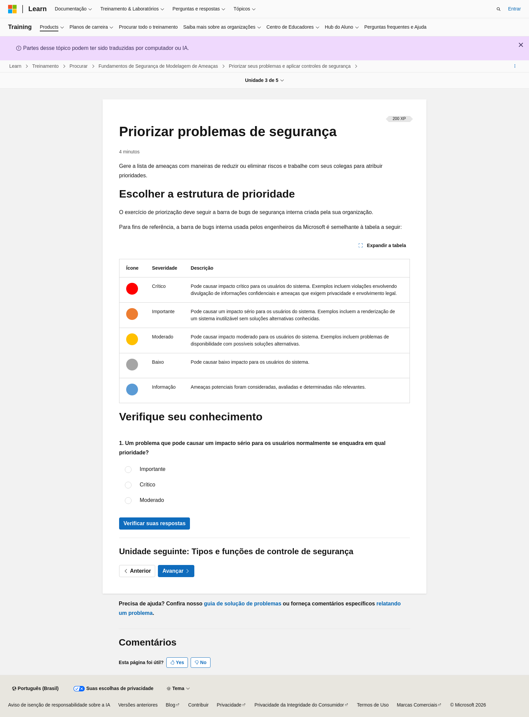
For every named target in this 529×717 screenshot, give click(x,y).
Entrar (514, 8)
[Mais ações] (515, 66)
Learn (16, 66)
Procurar (79, 66)
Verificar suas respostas (154, 523)
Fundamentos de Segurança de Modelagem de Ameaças (159, 66)
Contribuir (198, 705)
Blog (170, 705)
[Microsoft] (12, 9)
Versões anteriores (138, 705)
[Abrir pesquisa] (498, 9)
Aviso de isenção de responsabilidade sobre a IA (59, 705)
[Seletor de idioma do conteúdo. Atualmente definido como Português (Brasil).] (35, 688)
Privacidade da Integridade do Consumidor (299, 705)
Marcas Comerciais (417, 705)
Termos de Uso (373, 705)
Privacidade (229, 705)
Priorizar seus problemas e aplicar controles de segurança (290, 66)
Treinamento (46, 66)
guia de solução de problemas (242, 603)
